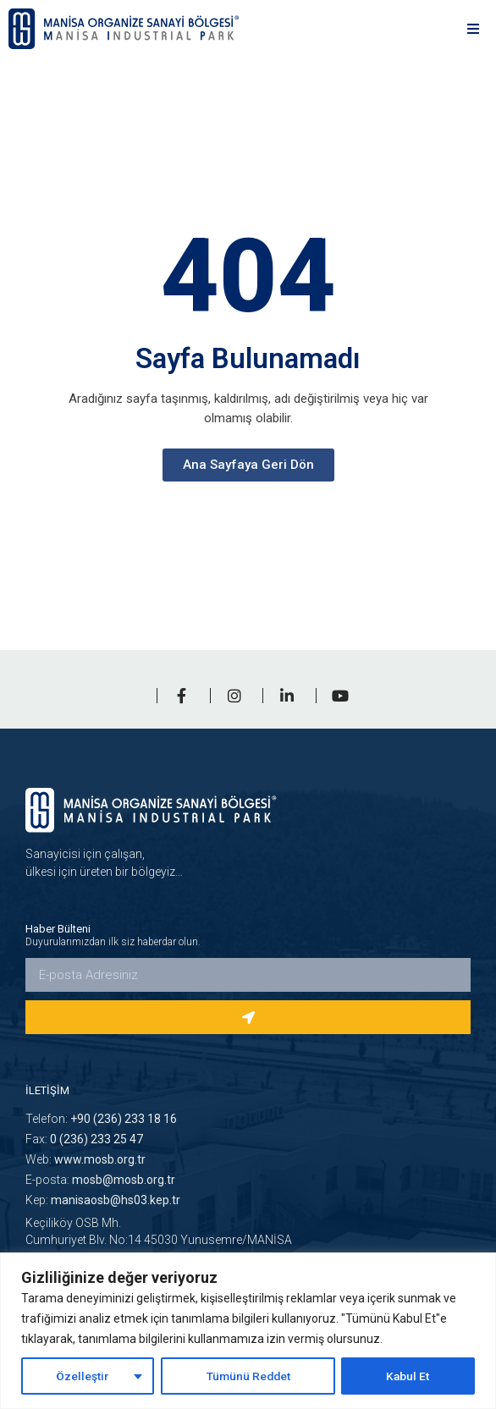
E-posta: (100, 1179)
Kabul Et (409, 1376)
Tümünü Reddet (248, 1376)
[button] (473, 29)
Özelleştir (81, 1376)
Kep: (102, 1200)
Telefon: (101, 1119)
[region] (248, 1330)
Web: (85, 1159)
